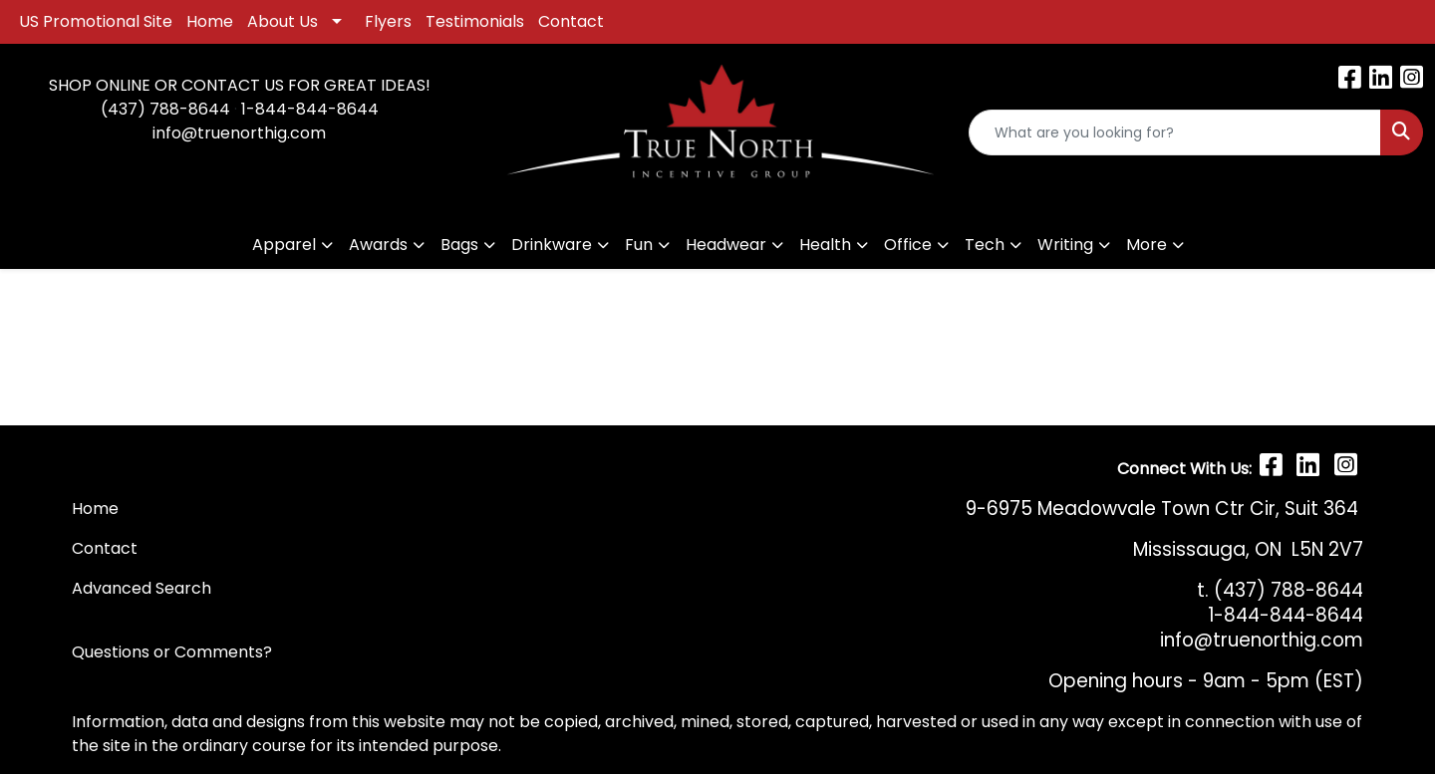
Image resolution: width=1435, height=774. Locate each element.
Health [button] (825, 244)
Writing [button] (1065, 244)
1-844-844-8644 (310, 109)
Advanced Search (141, 588)
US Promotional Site (95, 21)
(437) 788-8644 (165, 109)
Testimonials (475, 21)
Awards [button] (378, 244)
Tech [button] (984, 244)
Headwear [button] (726, 244)
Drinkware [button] (551, 244)
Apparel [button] (284, 244)
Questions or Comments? (172, 652)
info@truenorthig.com (239, 133)
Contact (571, 21)
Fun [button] (639, 244)
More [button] (1146, 244)
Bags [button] (459, 244)
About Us (282, 21)
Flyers (388, 21)
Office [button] (908, 244)
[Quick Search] (1175, 132)
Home (209, 21)
